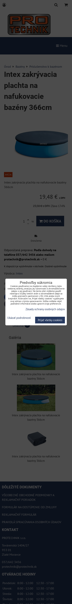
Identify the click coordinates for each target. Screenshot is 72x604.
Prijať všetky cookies (50, 320)
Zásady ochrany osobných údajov (45, 309)
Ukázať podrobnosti (19, 318)
